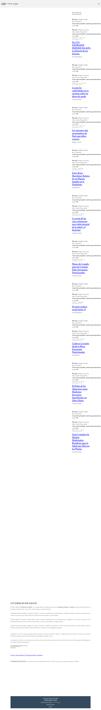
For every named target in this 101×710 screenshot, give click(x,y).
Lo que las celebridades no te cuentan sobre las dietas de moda (80, 92)
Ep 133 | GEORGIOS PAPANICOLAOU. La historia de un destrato (81, 48)
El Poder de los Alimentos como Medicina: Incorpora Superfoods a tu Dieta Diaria (80, 393)
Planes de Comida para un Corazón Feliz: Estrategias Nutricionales (80, 268)
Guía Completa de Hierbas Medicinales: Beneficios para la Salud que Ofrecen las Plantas (80, 441)
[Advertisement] (81, 485)
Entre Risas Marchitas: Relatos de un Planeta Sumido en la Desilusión (81, 178)
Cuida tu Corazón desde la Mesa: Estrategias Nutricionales (80, 348)
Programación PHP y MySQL (46, 702)
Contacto (50, 706)
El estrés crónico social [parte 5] (79, 308)
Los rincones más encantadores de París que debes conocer (80, 134)
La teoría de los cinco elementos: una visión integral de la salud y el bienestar (80, 224)
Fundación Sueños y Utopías (50, 700)
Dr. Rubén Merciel (15, 645)
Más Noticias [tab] (77, 12)
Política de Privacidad (50, 704)
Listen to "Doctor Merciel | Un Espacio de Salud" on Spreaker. (27, 655)
